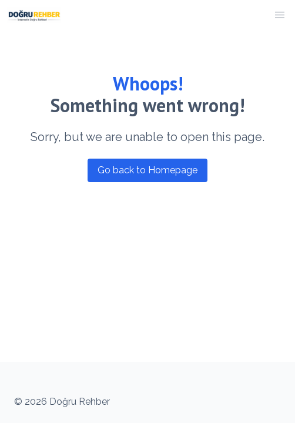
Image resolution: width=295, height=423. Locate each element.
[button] (279, 15)
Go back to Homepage (147, 170)
